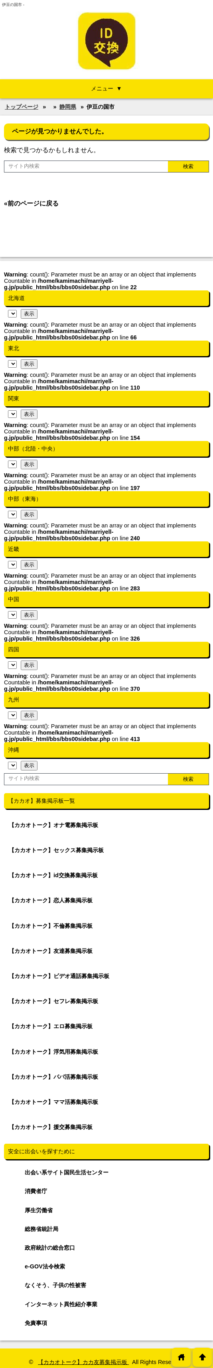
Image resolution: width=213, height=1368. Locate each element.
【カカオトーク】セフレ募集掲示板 (53, 1001)
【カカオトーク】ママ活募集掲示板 (53, 1102)
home (181, 1357)
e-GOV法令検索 (45, 1266)
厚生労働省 (39, 1210)
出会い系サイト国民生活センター (66, 1172)
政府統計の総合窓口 (50, 1248)
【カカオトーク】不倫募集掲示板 (51, 926)
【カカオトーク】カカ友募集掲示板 (83, 1362)
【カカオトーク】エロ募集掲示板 (51, 1026)
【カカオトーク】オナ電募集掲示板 (53, 825)
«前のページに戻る (31, 203)
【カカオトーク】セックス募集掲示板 (56, 850)
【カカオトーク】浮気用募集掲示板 (53, 1052)
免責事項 (36, 1323)
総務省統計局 (41, 1229)
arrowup (202, 1357)
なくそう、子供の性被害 (55, 1285)
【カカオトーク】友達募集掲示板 (51, 951)
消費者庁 (36, 1191)
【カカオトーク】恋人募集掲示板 (51, 900)
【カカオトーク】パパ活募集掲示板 (53, 1077)
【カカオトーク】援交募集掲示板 (51, 1127)
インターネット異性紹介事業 (61, 1304)
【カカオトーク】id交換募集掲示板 (53, 875)
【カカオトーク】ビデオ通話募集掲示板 (59, 976)
